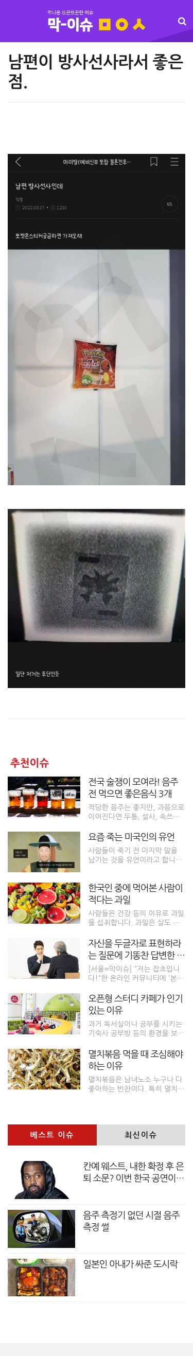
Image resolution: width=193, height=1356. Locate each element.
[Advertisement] (96, 133)
